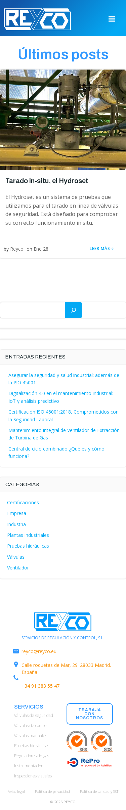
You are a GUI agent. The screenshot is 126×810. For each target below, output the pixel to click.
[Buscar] (73, 310)
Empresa (16, 513)
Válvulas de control (30, 725)
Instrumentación (28, 766)
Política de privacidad (52, 791)
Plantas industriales (28, 535)
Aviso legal (16, 791)
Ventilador (18, 567)
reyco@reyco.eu (39, 651)
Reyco (17, 249)
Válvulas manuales (30, 735)
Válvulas (16, 557)
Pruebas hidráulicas (28, 546)
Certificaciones (23, 502)
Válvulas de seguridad (33, 715)
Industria (16, 524)
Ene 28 (41, 249)
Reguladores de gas (31, 756)
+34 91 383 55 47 (40, 686)
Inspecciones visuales (33, 776)
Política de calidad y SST (99, 791)
